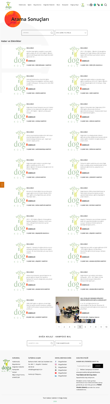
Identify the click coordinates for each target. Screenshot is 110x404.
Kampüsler (65, 5)
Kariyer (14, 372)
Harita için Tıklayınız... (35, 374)
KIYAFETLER (16, 377)
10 (106, 327)
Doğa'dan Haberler (49, 5)
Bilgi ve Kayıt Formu (18, 375)
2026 (55, 401)
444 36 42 (31, 367)
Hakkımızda (22, 5)
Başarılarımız (37, 5)
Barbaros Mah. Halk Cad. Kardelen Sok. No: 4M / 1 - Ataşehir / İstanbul (40, 363)
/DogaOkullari (62, 362)
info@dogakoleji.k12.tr (35, 369)
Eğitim (29, 5)
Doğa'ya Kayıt (75, 5)
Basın (58, 5)
